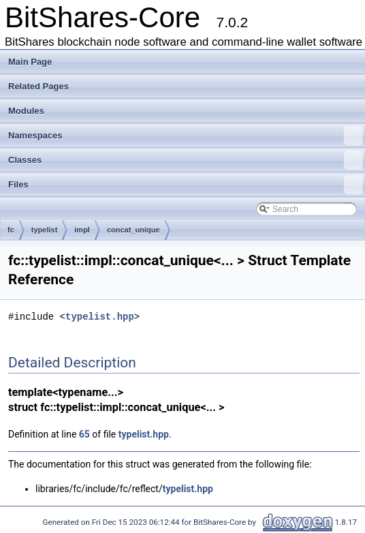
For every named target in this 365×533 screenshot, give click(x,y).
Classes (185, 160)
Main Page (30, 62)
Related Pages (38, 86)
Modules (26, 111)
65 (84, 434)
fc (10, 230)
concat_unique (133, 230)
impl (82, 230)
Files (185, 184)
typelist (44, 230)
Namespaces (185, 135)
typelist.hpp (99, 316)
